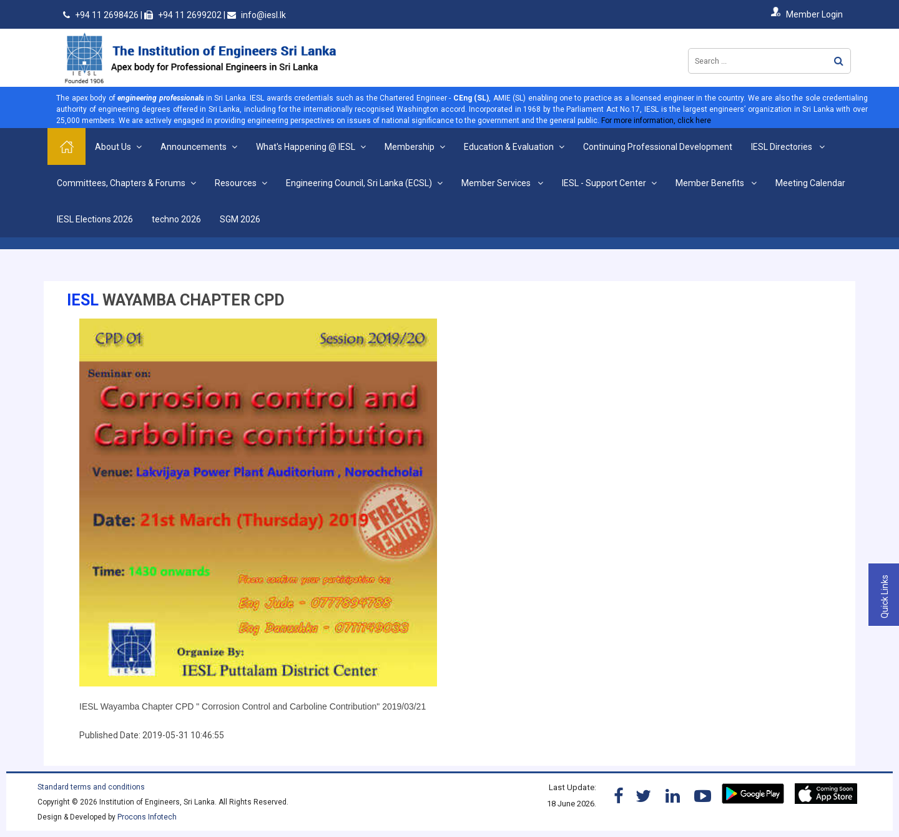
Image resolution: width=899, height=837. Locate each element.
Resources (236, 183)
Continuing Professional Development (657, 147)
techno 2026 (176, 219)
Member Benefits (710, 183)
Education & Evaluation (509, 147)
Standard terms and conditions (91, 787)
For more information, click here (656, 120)
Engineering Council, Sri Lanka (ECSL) (359, 183)
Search (839, 61)
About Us (113, 147)
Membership (410, 147)
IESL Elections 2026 (95, 219)
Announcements (193, 147)
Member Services (497, 183)
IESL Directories (782, 147)
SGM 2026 (240, 219)
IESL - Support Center (604, 183)
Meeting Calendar (810, 183)
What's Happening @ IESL (305, 147)
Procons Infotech (147, 817)
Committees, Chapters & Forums (121, 183)
